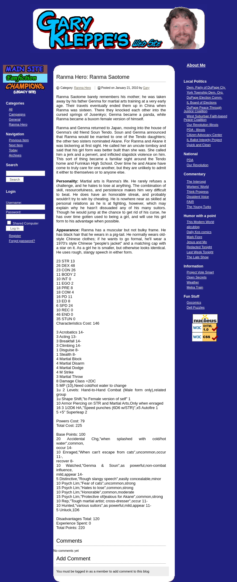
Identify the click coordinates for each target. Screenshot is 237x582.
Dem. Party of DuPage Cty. (206, 87)
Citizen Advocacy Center (204, 135)
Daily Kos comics (199, 232)
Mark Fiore (194, 237)
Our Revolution (197, 165)
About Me (196, 65)
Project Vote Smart (200, 272)
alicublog (193, 227)
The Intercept (196, 181)
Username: (14, 202)
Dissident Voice (198, 196)
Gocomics (194, 302)
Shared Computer (26, 223)
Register (15, 236)
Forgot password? (22, 241)
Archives (15, 155)
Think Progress (198, 191)
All (10, 109)
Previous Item (19, 140)
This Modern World (200, 222)
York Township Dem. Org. (205, 92)
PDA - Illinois (196, 130)
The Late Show (198, 257)
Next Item (16, 145)
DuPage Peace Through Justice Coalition (203, 109)
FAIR (190, 201)
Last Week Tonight (200, 252)
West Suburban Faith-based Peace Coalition (205, 117)
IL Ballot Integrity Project (204, 140)
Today (13, 150)
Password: (13, 212)
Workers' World (198, 186)
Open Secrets (196, 277)
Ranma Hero (18, 124)
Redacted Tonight (199, 247)
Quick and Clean (199, 145)
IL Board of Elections (202, 102)
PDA (190, 160)
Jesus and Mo (197, 242)
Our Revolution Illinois (202, 124)
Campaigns (17, 114)
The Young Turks (199, 207)
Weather (193, 282)
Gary (146, 87)
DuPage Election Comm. (204, 97)
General (14, 119)
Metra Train (195, 287)
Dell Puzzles (196, 307)
